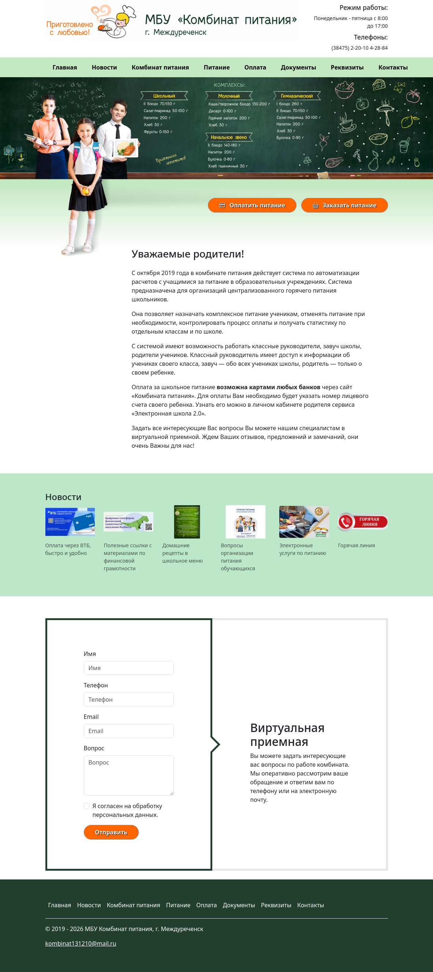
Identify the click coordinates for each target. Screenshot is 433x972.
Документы (298, 67)
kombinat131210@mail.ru (80, 943)
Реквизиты (347, 67)
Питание (217, 67)
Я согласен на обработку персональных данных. (127, 810)
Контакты (393, 67)
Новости (104, 67)
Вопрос (94, 748)
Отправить (111, 832)
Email (91, 717)
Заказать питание (345, 205)
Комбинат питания (160, 67)
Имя (90, 654)
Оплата (255, 67)
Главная (65, 67)
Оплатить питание (252, 205)
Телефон (96, 685)
